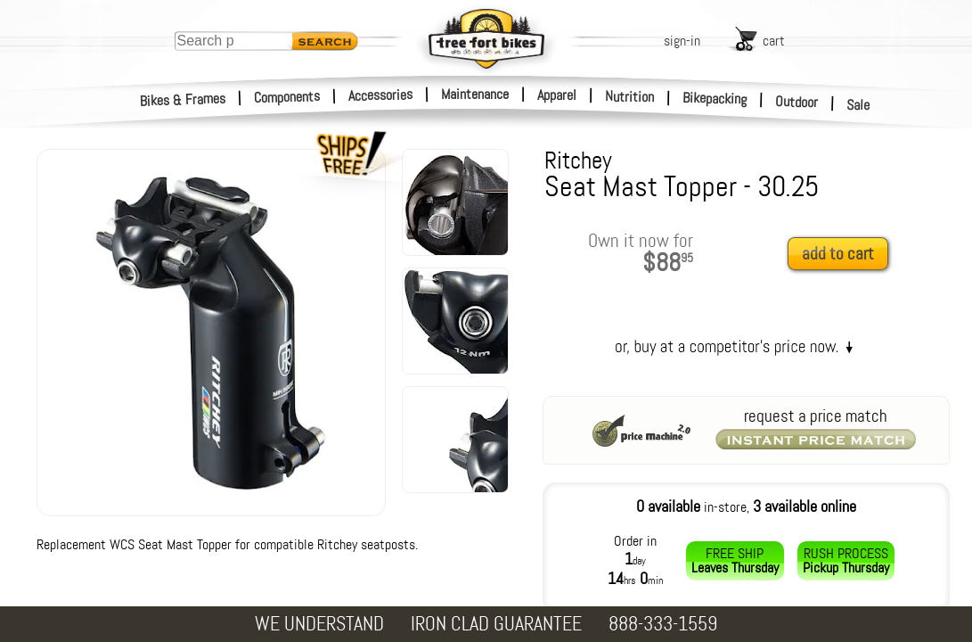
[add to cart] (843, 254)
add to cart (838, 254)
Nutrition (629, 96)
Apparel (556, 95)
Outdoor (797, 101)
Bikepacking (714, 98)
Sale (858, 105)
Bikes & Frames (183, 100)
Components (287, 96)
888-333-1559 (663, 624)
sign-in (682, 40)
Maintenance (475, 94)
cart (774, 40)
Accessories (380, 95)
